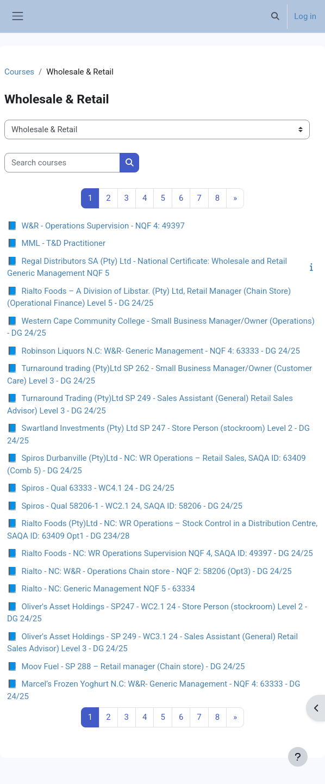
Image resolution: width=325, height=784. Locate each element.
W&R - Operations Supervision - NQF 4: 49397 (102, 226)
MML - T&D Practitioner (63, 243)
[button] (275, 16)
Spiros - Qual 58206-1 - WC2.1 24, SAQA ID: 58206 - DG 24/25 (131, 506)
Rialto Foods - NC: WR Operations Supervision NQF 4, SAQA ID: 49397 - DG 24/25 (166, 553)
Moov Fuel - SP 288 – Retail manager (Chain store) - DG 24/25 (133, 666)
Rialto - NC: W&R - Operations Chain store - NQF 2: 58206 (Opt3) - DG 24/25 (156, 571)
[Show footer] (298, 757)
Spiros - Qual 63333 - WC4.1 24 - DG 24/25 (97, 488)
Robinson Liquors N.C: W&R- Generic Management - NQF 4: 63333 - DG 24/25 (160, 351)
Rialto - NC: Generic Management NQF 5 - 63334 (108, 589)
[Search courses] (62, 162)
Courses (19, 72)
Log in (305, 16)
